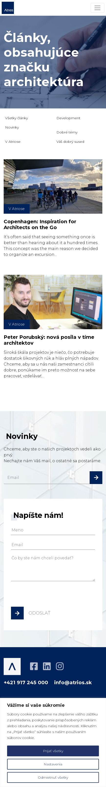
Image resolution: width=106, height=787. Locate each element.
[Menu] (97, 8)
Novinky (12, 127)
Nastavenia (53, 764)
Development (68, 118)
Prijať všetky (53, 751)
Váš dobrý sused (70, 141)
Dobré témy (66, 132)
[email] (53, 477)
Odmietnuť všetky (53, 777)
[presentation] (48, 595)
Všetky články (16, 118)
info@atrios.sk (73, 682)
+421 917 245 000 (26, 682)
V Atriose (13, 141)
